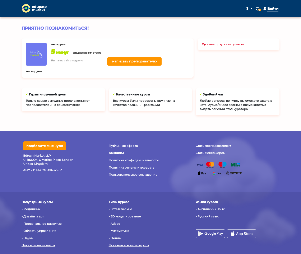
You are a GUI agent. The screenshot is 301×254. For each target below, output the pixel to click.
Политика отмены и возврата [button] (131, 167)
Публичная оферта (123, 146)
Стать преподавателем (213, 146)
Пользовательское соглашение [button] (133, 175)
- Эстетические (120, 209)
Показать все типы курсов (129, 245)
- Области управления (39, 231)
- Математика (119, 231)
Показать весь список (38, 245)
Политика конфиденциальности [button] (134, 160)
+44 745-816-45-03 (49, 170)
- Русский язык (207, 216)
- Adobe (114, 224)
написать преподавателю (134, 61)
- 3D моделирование (125, 216)
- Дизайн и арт (33, 216)
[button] (270, 9)
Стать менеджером (210, 153)
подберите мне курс (44, 146)
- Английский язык (210, 209)
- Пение (115, 238)
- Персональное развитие (42, 224)
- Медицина (31, 209)
